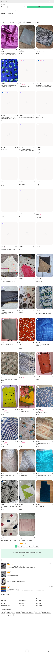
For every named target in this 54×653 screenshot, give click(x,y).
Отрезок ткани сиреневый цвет (8, 475)
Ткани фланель (4, 607)
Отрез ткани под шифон (24, 444)
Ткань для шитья (22, 183)
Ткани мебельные (5, 602)
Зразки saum (21, 312)
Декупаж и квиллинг (46, 612)
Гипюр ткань (38, 600)
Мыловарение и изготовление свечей (36, 615)
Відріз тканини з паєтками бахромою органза (9, 380)
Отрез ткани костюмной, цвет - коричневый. (43, 281)
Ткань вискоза (21, 603)
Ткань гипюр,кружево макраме (13, 573)
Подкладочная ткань (5, 605)
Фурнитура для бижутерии (27, 612)
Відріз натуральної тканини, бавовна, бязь (9, 507)
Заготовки (24, 615)
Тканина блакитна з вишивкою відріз (26, 117)
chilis (8, 578)
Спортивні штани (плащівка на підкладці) (16, 581)
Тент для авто (4, 598)
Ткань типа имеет (40, 51)
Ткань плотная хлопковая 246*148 (26, 508)
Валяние (8, 612)
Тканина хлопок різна (5, 412)
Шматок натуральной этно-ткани (43, 313)
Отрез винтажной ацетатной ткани (8, 540)
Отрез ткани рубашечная (6, 444)
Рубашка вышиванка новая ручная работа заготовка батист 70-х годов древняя (8, 118)
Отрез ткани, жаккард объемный (8, 249)
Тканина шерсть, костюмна (7, 344)
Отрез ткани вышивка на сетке (25, 379)
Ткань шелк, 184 (39, 248)
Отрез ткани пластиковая (41, 412)
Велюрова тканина (40, 506)
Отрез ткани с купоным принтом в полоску (43, 151)
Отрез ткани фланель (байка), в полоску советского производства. (26, 150)
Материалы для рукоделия (7, 615)
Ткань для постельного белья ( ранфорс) (43, 345)
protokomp (9, 571)
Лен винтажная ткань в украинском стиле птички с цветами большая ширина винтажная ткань (44, 86)
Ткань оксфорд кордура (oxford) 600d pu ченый (17, 566)
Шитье (13, 612)
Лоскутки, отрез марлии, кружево (26, 280)
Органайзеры (17, 615)
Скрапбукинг (37, 612)
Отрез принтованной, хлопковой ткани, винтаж (8, 183)
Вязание (3, 612)
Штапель (20, 598)
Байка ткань (21, 605)
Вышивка (18, 612)
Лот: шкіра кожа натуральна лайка (8, 281)
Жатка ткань (21, 602)
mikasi (8, 563)
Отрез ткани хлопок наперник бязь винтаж (26, 249)
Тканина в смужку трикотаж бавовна (26, 215)
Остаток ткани (22, 51)
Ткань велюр (38, 603)
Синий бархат (39, 597)
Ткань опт (3, 603)
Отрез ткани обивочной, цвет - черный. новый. (7, 313)
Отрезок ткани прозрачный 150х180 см (44, 444)
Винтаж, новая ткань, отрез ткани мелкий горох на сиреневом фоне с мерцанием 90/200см (9, 54)
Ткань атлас (3, 600)
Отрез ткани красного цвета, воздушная (42, 183)
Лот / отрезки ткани (23, 475)
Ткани (3, 4)
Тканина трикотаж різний (24, 411)
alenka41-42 (9, 586)
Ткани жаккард (39, 605)
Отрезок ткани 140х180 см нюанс (43, 475)
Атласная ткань (21, 597)
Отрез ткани (3, 215)
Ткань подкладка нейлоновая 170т (14, 589)
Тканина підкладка (40, 377)
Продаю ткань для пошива (24, 86)
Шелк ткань (38, 602)
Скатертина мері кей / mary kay (25, 540)
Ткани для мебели (22, 600)
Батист (2, 597)
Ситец (37, 598)
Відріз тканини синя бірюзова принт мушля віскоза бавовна (9, 86)
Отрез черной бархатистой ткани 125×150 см (43, 217)
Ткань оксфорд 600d (22, 607)
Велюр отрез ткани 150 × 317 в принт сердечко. (26, 346)
